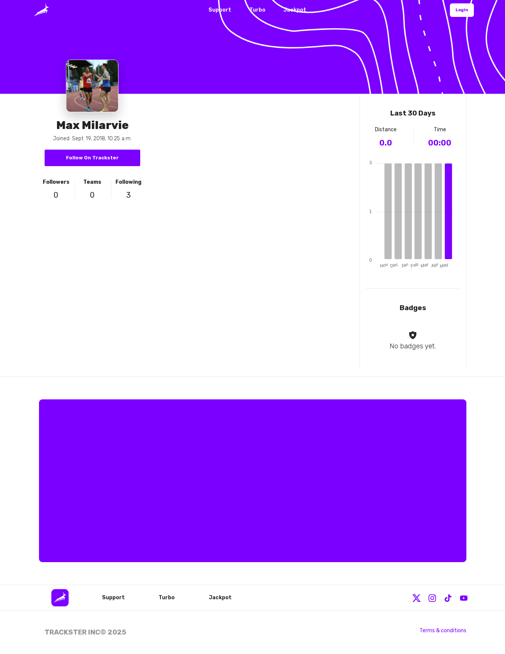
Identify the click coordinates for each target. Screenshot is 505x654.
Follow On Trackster (92, 157)
